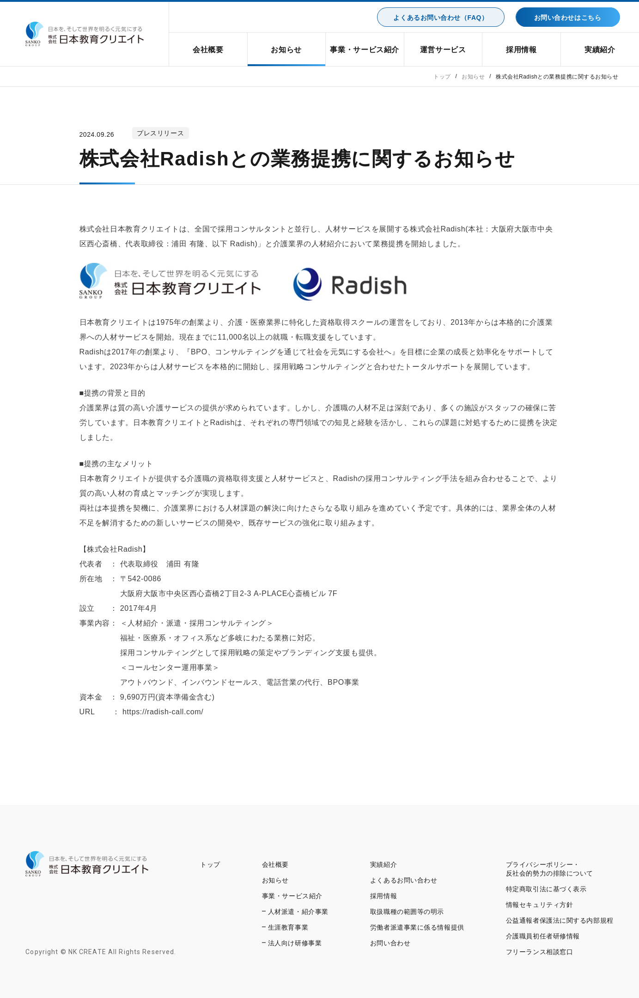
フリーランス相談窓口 (539, 951)
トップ (210, 864)
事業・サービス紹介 (364, 50)
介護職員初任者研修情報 (543, 936)
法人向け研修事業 (295, 943)
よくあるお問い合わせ (404, 880)
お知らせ (286, 50)
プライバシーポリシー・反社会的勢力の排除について (549, 869)
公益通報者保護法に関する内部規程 (560, 920)
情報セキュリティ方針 (539, 904)
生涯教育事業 (288, 927)
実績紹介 (599, 50)
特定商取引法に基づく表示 (546, 889)
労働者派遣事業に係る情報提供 (417, 927)
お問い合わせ (390, 943)
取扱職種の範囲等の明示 (407, 911)
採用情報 (521, 50)
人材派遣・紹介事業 (298, 911)
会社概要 (208, 50)
